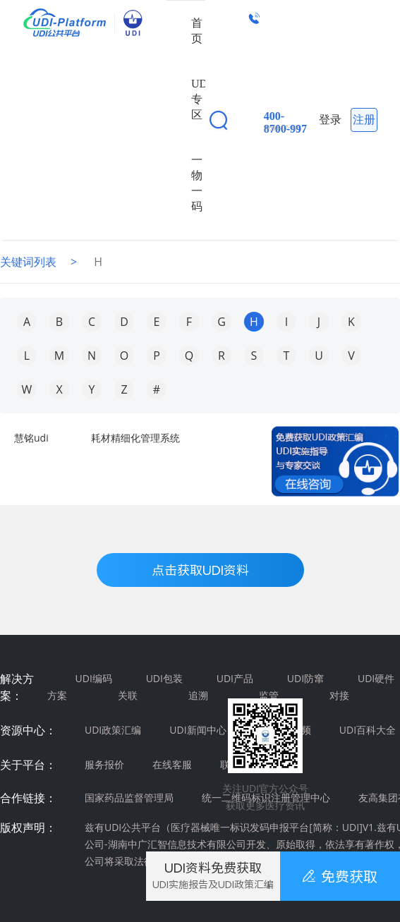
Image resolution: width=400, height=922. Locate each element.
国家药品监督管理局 (129, 797)
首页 (196, 30)
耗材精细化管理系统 (135, 437)
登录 (330, 120)
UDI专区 (201, 99)
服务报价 (104, 764)
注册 (364, 120)
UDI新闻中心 (197, 729)
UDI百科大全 (367, 729)
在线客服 (172, 764)
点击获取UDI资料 (200, 570)
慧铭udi (31, 437)
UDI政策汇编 (113, 729)
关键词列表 (28, 261)
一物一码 (196, 183)
